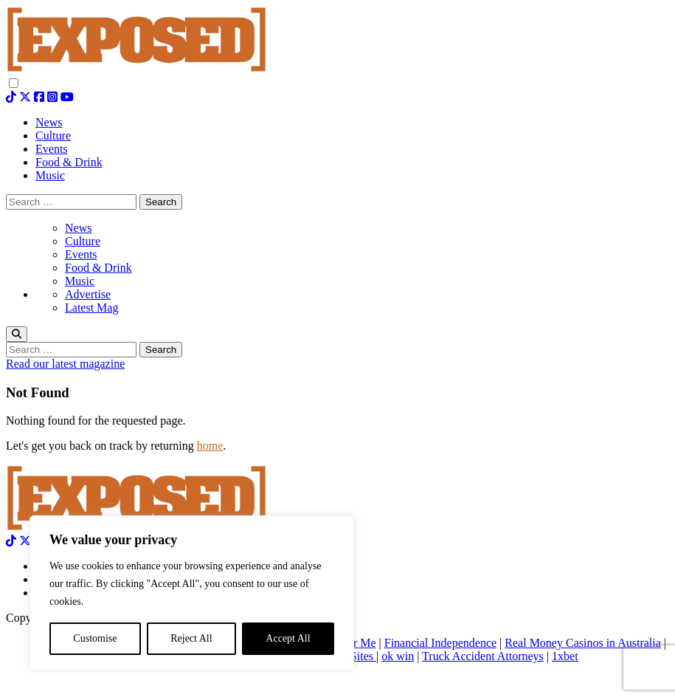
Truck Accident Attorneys (483, 656)
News (78, 228)
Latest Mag (91, 307)
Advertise (88, 294)
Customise (95, 638)
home (210, 445)
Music (79, 281)
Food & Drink (98, 267)
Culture (82, 241)
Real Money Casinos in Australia (583, 642)
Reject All (191, 638)
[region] (192, 592)
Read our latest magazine (65, 363)
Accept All (288, 638)
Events (81, 254)
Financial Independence (440, 642)
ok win (397, 656)
